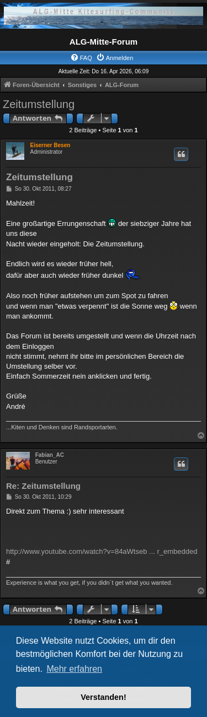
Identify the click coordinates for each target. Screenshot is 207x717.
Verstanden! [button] (103, 697)
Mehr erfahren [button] (74, 668)
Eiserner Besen (50, 145)
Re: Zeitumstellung (43, 485)
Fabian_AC (49, 455)
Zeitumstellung (39, 104)
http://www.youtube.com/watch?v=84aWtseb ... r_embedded (102, 551)
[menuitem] (81, 57)
